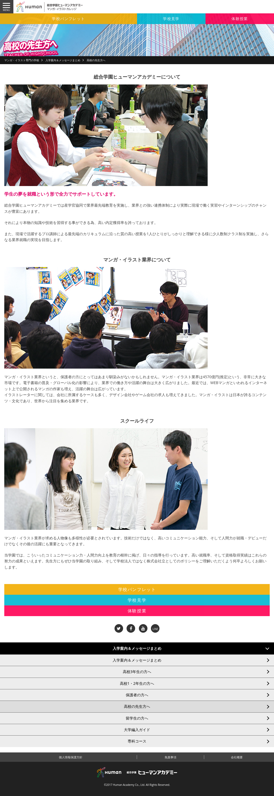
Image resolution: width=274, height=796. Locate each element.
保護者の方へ (137, 694)
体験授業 (239, 18)
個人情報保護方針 (70, 757)
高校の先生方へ (137, 706)
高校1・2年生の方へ (137, 683)
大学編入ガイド (137, 729)
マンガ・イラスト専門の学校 (21, 60)
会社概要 (237, 757)
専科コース (137, 741)
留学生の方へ (137, 718)
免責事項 (170, 757)
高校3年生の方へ (137, 671)
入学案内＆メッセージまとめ (62, 60)
